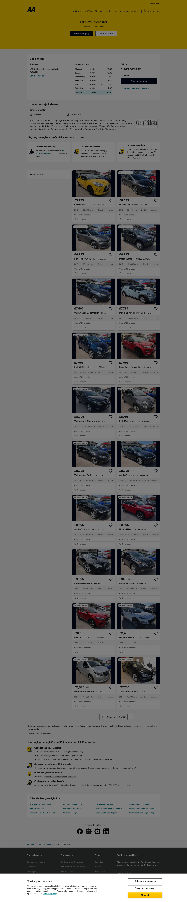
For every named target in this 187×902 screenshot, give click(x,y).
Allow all (145, 895)
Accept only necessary (145, 888)
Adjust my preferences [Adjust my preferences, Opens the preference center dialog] (145, 881)
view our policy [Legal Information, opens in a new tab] (50, 894)
